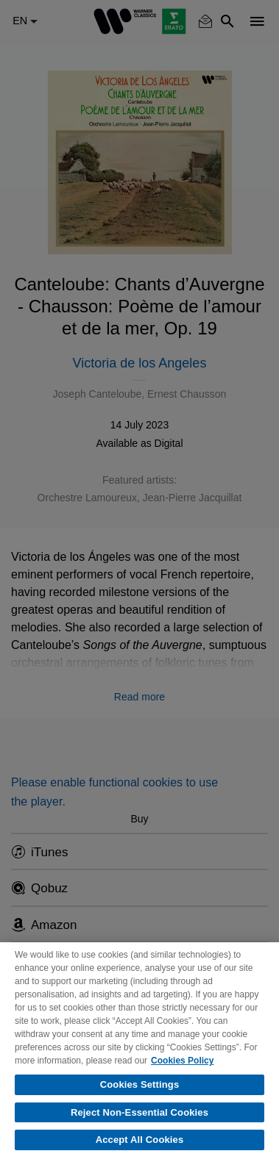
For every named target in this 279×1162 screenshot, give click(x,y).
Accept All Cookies (140, 1139)
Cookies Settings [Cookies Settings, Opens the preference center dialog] (140, 1084)
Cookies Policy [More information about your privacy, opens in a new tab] (182, 1060)
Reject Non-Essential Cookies (139, 1112)
